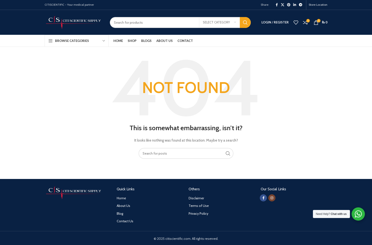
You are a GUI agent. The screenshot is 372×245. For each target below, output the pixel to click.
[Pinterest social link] (289, 5)
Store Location (318, 4)
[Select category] (219, 22)
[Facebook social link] (276, 5)
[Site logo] (74, 22)
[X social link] (282, 5)
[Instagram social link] (271, 197)
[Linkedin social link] (295, 5)
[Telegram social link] (301, 5)
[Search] (180, 22)
